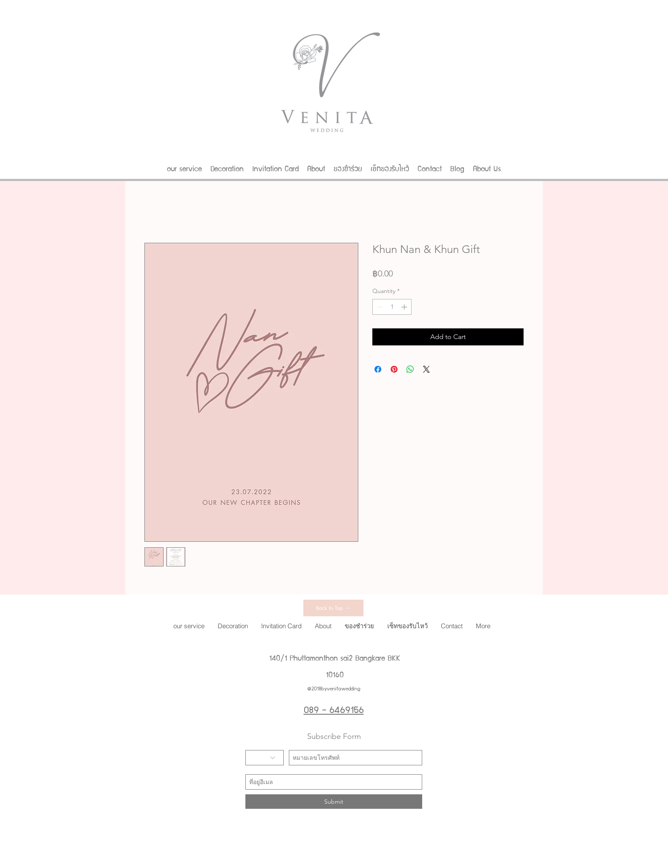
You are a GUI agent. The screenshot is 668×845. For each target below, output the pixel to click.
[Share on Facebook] (378, 369)
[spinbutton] (392, 306)
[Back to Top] (333, 608)
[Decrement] (379, 306)
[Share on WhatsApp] (410, 369)
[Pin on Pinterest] (394, 369)
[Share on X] (426, 369)
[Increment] (405, 306)
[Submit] (333, 801)
